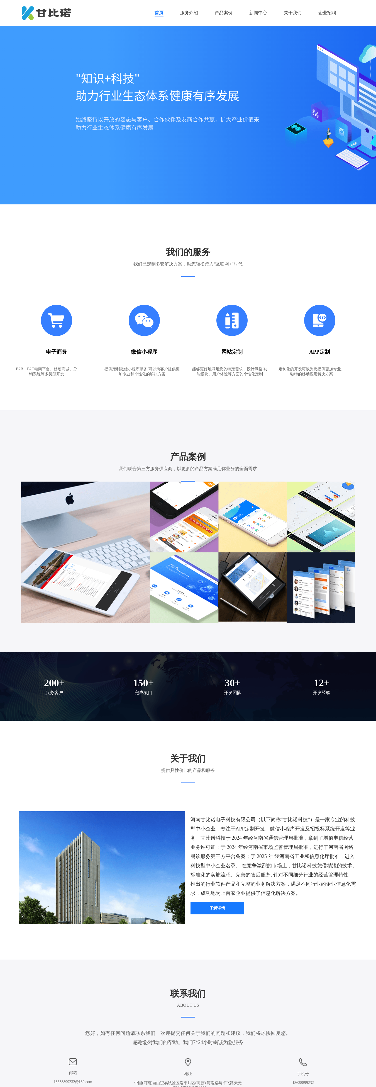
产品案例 (224, 12)
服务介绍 (189, 12)
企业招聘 (327, 12)
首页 (159, 12)
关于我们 (293, 12)
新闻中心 (258, 12)
